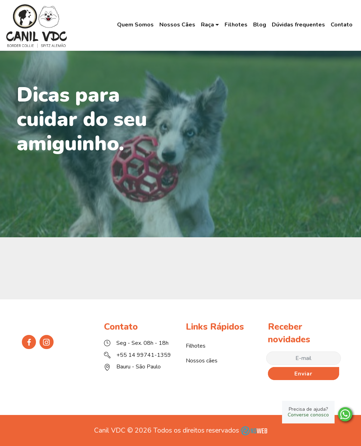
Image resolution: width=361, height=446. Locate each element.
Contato (342, 25)
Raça (207, 25)
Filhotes (236, 25)
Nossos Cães (177, 25)
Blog (259, 25)
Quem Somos (135, 25)
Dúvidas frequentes (298, 25)
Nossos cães (202, 361)
